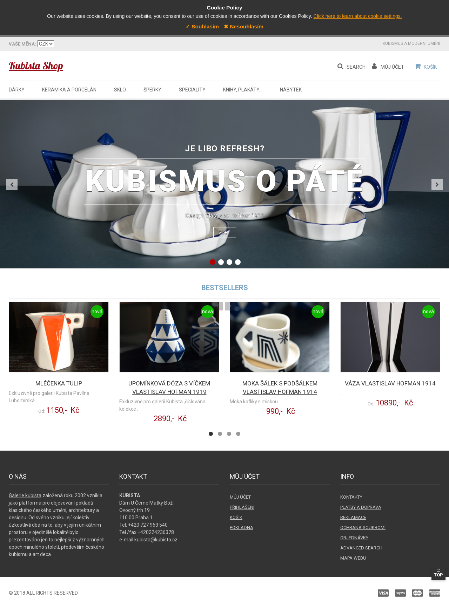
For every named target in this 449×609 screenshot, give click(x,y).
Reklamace (353, 517)
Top (438, 572)
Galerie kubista (25, 495)
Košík (236, 517)
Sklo (120, 90)
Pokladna (241, 527)
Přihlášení (242, 507)
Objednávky (354, 537)
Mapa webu (353, 558)
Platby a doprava (360, 507)
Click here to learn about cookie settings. (358, 16)
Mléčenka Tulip (58, 383)
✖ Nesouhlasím (243, 26)
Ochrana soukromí (363, 527)
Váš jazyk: (22, 44)
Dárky (17, 90)
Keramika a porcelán (69, 90)
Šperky (152, 90)
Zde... (224, 232)
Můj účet (240, 497)
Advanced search (361, 547)
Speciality (192, 90)
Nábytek (291, 90)
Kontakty (351, 497)
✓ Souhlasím (202, 26)
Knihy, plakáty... (242, 90)
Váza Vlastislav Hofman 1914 (390, 383)
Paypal (335, 593)
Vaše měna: (77, 44)
